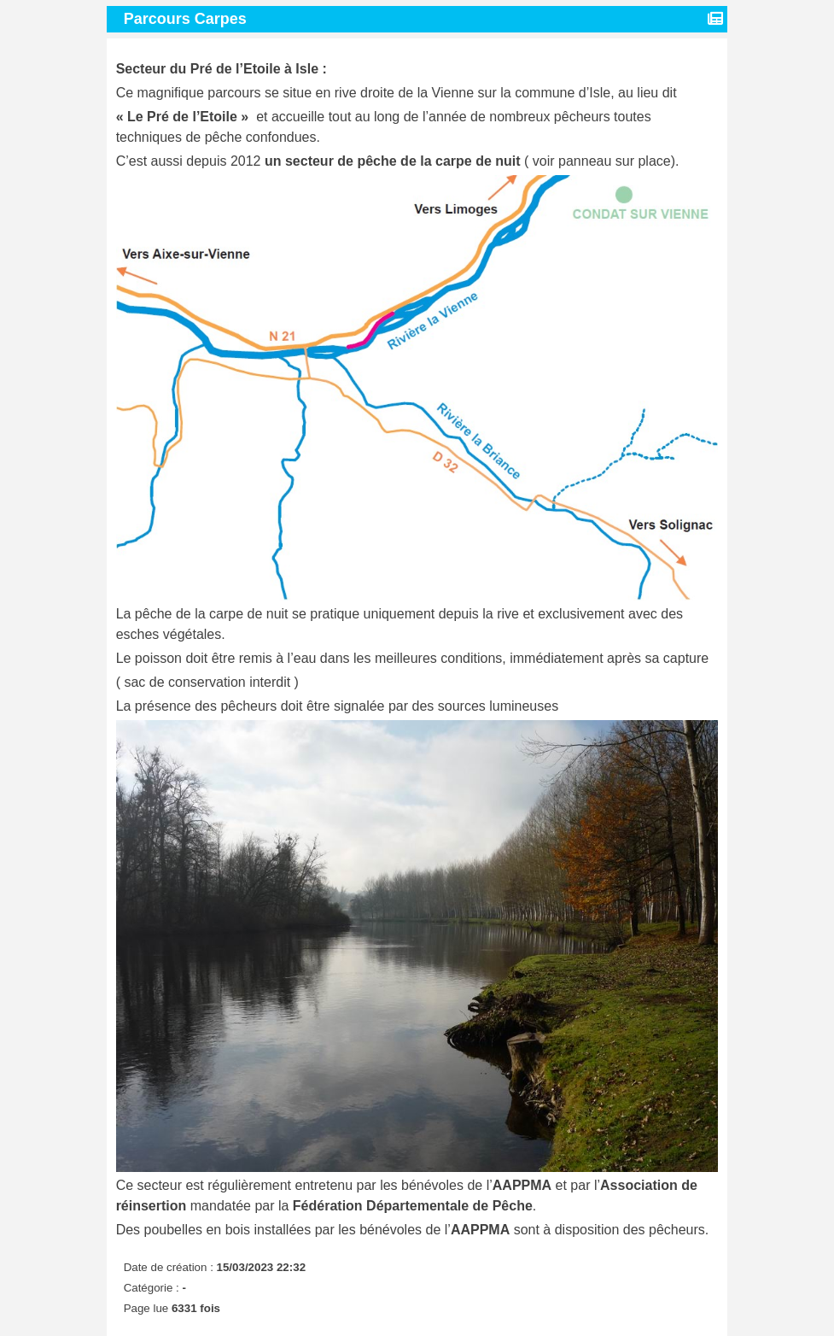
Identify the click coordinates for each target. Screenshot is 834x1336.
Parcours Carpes (187, 18)
